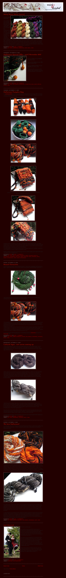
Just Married (9, 525)
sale (32, 84)
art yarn (10, 47)
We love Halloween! (11, 424)
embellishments (20, 255)
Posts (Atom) (13, 568)
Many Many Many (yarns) (14, 14)
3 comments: (20, 254)
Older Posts (40, 566)
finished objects (33, 255)
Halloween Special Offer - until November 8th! (22, 54)
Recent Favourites (11, 264)
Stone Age (6, 333)
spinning (34, 256)
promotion (28, 84)
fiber (26, 255)
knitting (18, 256)
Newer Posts (6, 566)
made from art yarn (26, 256)
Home (23, 566)
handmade (15, 47)
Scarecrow (33, 332)
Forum (23, 336)
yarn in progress (21, 257)
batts (14, 255)
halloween (16, 84)
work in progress (8, 257)
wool (29, 47)
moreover (21, 47)
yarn (32, 47)
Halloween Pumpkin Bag (14, 92)
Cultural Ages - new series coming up (19, 344)
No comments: (21, 83)
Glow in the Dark (17, 520)
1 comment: (20, 46)
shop (26, 47)
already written (8, 93)
